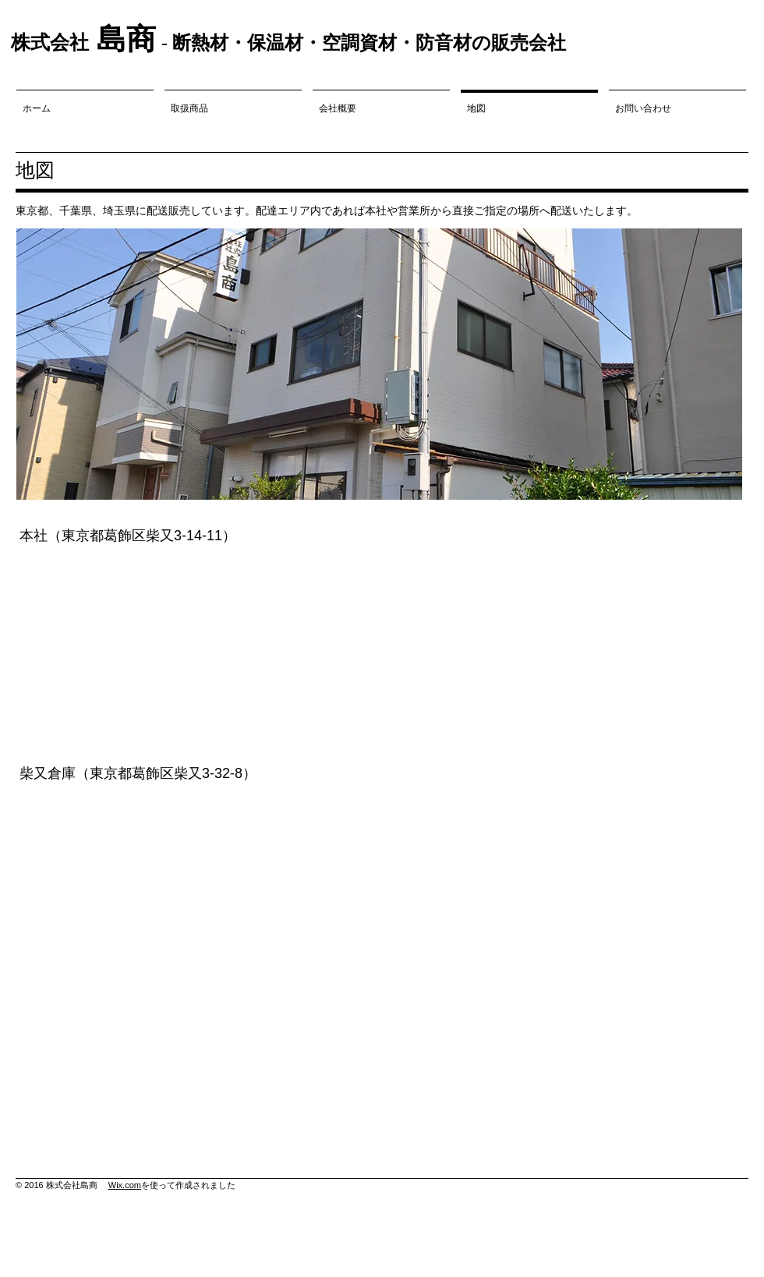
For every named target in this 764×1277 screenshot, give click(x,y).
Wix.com (124, 1185)
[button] (379, 364)
